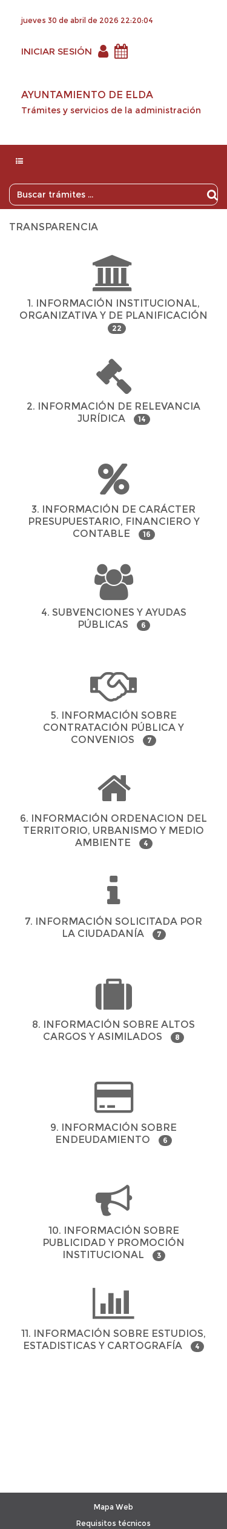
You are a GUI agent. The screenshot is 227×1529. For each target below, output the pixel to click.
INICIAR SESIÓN (56, 51)
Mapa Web (113, 1506)
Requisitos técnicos (113, 1523)
